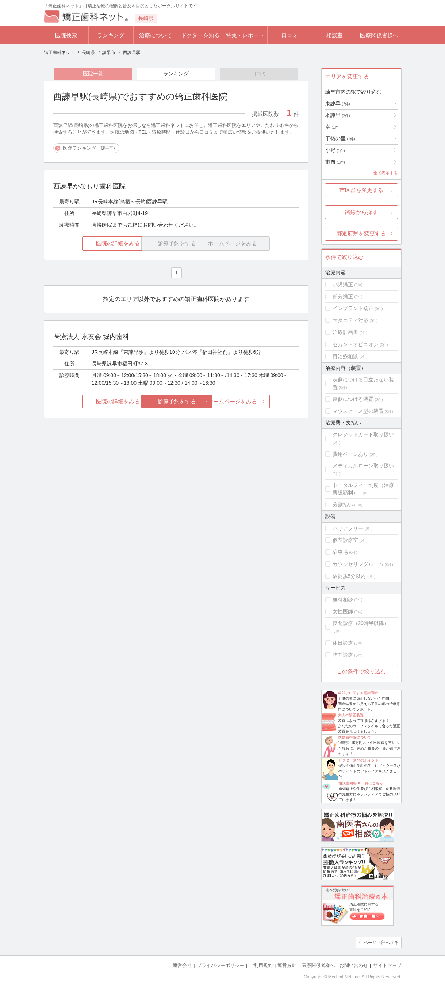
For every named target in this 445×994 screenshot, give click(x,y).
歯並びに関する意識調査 (358, 693)
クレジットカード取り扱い (363, 434)
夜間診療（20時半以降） (361, 623)
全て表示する (385, 173)
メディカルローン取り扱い (363, 466)
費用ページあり (350, 454)
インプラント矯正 (353, 308)
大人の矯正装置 (351, 715)
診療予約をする (176, 402)
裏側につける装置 (353, 399)
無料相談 (343, 600)
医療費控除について (354, 737)
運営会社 (182, 965)
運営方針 (286, 965)
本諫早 (337, 115)
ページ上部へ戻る (380, 942)
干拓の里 (340, 138)
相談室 (334, 35)
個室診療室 (345, 540)
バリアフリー (348, 528)
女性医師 (343, 611)
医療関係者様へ (379, 35)
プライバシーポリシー (220, 965)
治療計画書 (345, 332)
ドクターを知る (200, 35)
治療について (155, 35)
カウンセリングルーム (358, 564)
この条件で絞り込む (361, 671)
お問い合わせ (353, 965)
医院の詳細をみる (94, 244)
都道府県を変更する (361, 233)
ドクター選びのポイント (358, 760)
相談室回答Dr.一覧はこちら (360, 783)
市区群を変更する (361, 190)
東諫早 (337, 103)
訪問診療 (343, 655)
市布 (335, 162)
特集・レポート (245, 35)
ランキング (110, 35)
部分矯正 (343, 297)
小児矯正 (343, 284)
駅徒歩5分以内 (349, 576)
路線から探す (361, 212)
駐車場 (340, 552)
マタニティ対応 (350, 320)
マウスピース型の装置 (358, 411)
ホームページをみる (258, 402)
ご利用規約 (261, 965)
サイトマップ (387, 965)
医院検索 (66, 35)
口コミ (289, 35)
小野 (335, 150)
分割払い (343, 505)
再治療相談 (345, 356)
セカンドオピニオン (356, 344)
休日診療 (343, 643)
